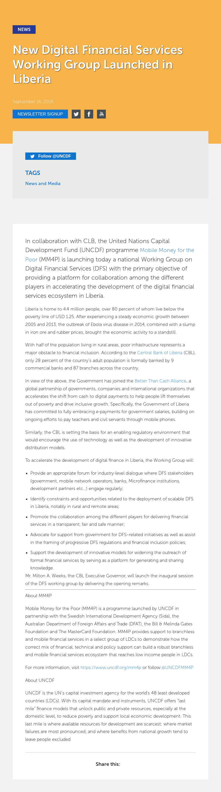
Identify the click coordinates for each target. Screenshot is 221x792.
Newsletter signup (42, 113)
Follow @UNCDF (52, 156)
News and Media (43, 184)
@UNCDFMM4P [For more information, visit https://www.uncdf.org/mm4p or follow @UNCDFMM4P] (179, 667)
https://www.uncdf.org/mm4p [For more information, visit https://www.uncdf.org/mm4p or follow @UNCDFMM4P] (111, 667)
